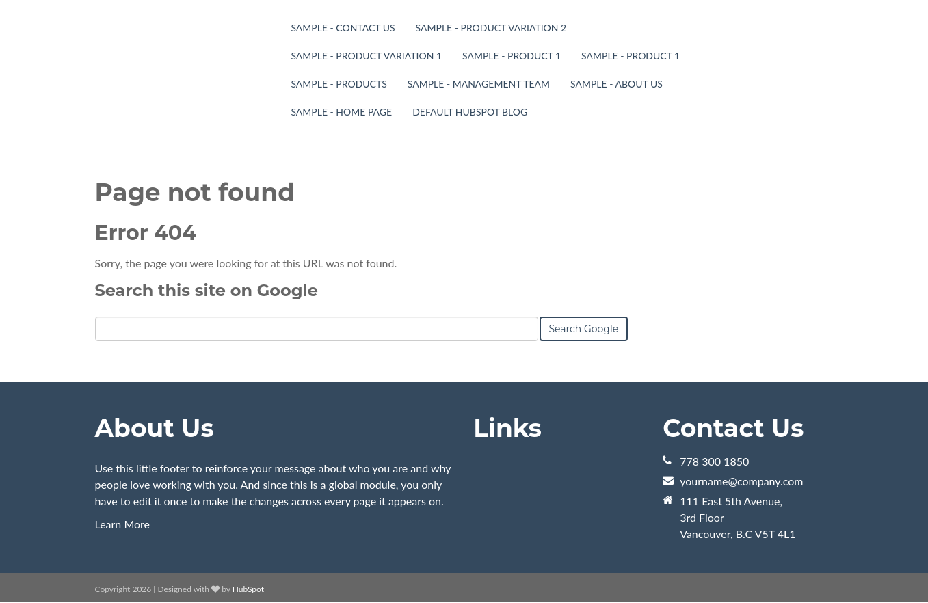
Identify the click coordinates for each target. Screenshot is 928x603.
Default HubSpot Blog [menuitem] (469, 112)
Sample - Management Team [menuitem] (479, 84)
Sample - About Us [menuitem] (616, 84)
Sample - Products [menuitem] (338, 84)
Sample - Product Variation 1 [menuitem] (366, 56)
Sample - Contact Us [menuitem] (343, 28)
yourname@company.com (741, 480)
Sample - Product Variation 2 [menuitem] (491, 28)
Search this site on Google (206, 290)
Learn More (122, 524)
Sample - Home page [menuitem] (341, 112)
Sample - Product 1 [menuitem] (511, 56)
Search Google (584, 329)
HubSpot (248, 589)
